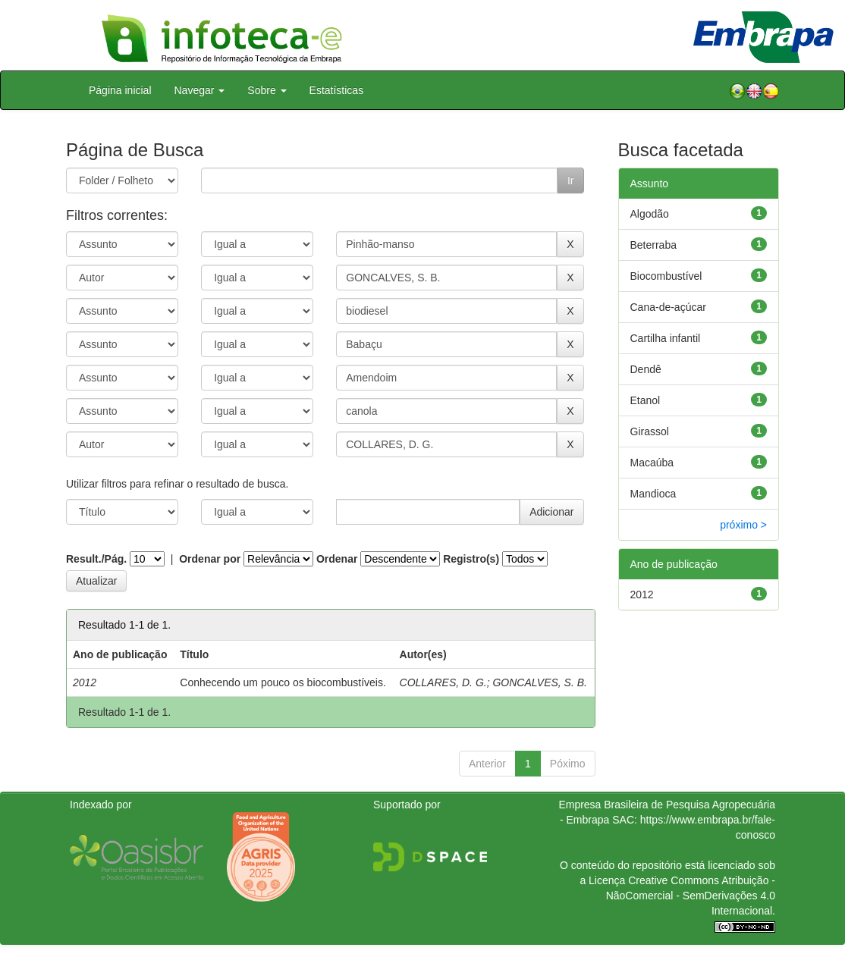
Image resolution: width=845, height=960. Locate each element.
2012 (642, 594)
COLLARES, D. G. (443, 682)
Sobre (266, 90)
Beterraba (653, 245)
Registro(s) (471, 559)
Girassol (649, 431)
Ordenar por (209, 559)
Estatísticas (336, 90)
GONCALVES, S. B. (539, 682)
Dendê (645, 369)
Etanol (645, 400)
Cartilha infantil (665, 338)
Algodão (649, 214)
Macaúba (652, 462)
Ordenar (336, 559)
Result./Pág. (96, 559)
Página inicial (120, 90)
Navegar (199, 90)
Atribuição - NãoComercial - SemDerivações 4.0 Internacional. (690, 895)
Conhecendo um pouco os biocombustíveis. (283, 682)
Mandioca (653, 494)
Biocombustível (666, 276)
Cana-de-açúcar (668, 307)
